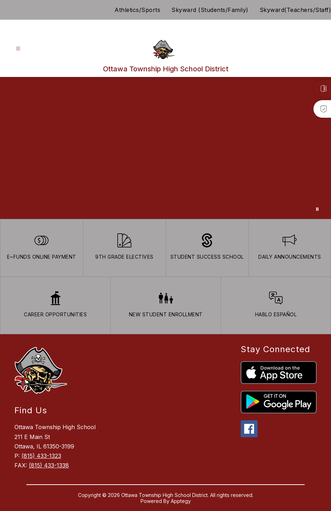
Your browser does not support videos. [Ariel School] (165, 148)
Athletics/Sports (137, 9)
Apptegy (181, 501)
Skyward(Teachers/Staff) (295, 9)
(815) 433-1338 (49, 465)
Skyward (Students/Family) (209, 9)
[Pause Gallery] (317, 209)
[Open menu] (18, 49)
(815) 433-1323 (41, 455)
